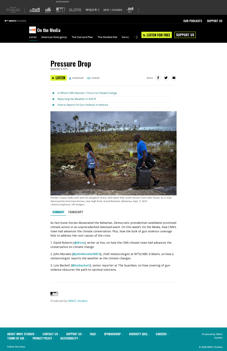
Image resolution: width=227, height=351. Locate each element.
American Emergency (57, 37)
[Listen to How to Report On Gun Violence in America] (55, 105)
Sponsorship (113, 334)
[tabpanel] (113, 246)
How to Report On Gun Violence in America (83, 105)
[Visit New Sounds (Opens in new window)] (112, 10)
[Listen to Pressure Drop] (58, 78)
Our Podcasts (192, 21)
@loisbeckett (81, 265)
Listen (33, 37)
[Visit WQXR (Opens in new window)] (92, 10)
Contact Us (51, 334)
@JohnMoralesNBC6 (86, 254)
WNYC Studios (77, 301)
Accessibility (70, 338)
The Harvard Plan (88, 37)
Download (76, 77)
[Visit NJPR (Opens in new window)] (75, 10)
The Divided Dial (116, 37)
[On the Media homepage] (33, 30)
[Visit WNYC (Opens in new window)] (35, 10)
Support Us (214, 21)
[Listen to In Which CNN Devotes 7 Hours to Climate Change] (55, 93)
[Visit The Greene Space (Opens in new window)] (129, 10)
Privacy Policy (43, 338)
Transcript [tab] (75, 212)
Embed (93, 77)
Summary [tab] (58, 212)
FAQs (94, 334)
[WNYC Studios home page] (19, 20)
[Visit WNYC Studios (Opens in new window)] (60, 10)
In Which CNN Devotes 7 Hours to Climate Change (87, 93)
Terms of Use (16, 338)
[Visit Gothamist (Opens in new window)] (48, 10)
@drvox (79, 242)
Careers (162, 334)
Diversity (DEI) (139, 334)
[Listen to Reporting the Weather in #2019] (55, 99)
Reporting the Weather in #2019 (77, 99)
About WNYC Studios (21, 334)
